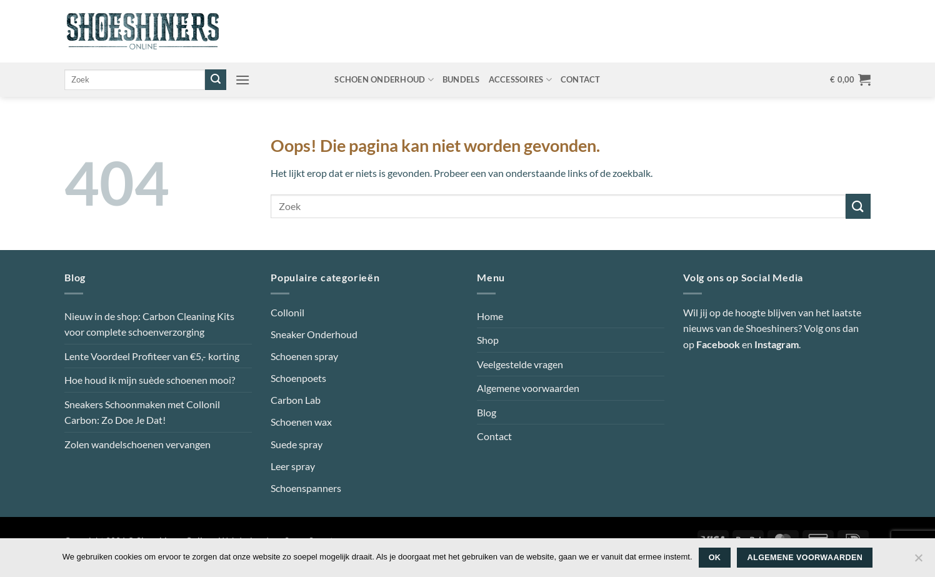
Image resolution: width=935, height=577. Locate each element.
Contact (581, 79)
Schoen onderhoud (384, 80)
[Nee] (918, 561)
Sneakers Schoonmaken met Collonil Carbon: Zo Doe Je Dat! (142, 412)
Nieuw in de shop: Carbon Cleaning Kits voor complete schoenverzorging (149, 324)
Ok (715, 557)
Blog (486, 412)
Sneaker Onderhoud (314, 334)
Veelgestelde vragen (520, 364)
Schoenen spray (304, 356)
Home (490, 316)
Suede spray (296, 444)
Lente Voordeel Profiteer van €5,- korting (151, 356)
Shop (488, 340)
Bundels (461, 79)
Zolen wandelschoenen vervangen (137, 444)
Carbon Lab (296, 400)
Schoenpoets (298, 378)
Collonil (287, 312)
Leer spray (293, 466)
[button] (242, 79)
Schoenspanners (306, 488)
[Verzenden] (215, 80)
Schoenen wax (301, 422)
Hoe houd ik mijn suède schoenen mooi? (149, 380)
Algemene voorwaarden (528, 388)
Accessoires (520, 80)
